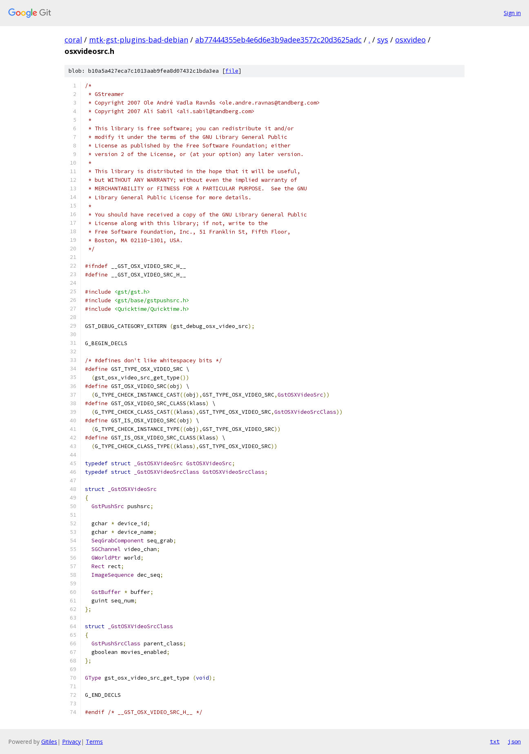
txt (495, 741)
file (231, 70)
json (514, 741)
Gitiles (49, 741)
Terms (94, 741)
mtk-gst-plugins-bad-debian (138, 40)
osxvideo (410, 40)
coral (73, 40)
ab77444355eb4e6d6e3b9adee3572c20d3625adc (278, 40)
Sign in (512, 13)
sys (382, 40)
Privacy (71, 741)
